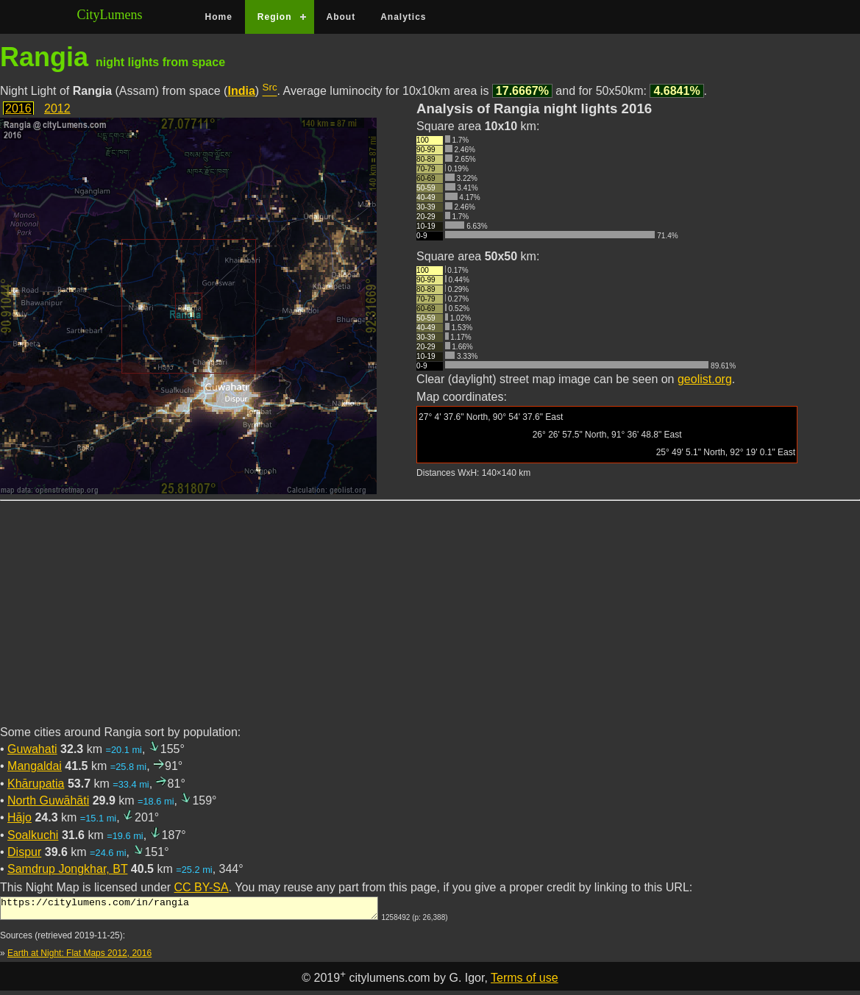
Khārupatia (35, 783)
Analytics (403, 17)
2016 (18, 108)
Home (218, 17)
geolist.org (705, 379)
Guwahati (32, 749)
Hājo (19, 817)
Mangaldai (34, 766)
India (241, 91)
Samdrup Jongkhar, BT (67, 869)
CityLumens (110, 14)
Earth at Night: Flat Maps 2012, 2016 (79, 957)
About (341, 17)
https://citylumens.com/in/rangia (189, 910)
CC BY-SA (201, 887)
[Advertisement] (430, 621)
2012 (57, 108)
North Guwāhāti (48, 800)
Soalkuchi (32, 835)
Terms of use (524, 982)
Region (274, 17)
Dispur (24, 852)
